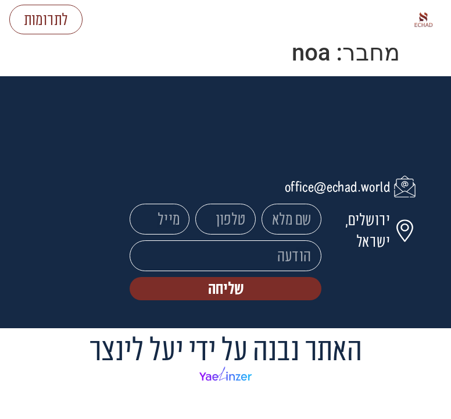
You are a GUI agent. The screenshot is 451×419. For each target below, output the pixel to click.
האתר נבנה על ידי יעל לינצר (225, 348)
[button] (244, 19)
